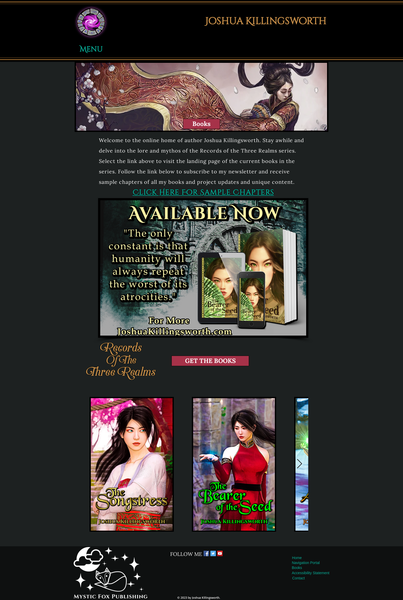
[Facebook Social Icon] (206, 553)
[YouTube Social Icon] (220, 553)
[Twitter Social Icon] (213, 553)
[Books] (201, 124)
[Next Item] (300, 464)
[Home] (297, 557)
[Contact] (298, 578)
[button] (91, 22)
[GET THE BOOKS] (210, 361)
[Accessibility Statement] (310, 573)
